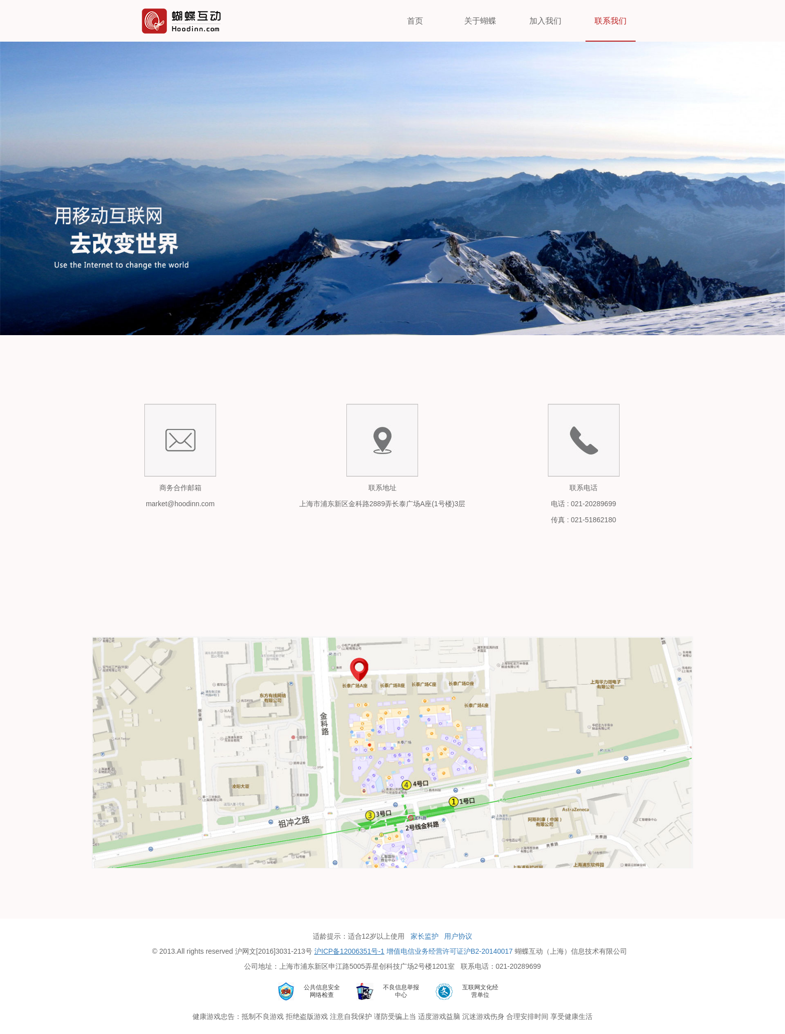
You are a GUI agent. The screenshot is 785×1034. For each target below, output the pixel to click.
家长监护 (425, 936)
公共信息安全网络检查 (322, 991)
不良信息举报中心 (401, 991)
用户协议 (458, 936)
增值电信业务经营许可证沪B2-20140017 (449, 951)
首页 (415, 21)
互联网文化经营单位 (480, 991)
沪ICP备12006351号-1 (349, 951)
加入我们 (545, 21)
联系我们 (611, 21)
